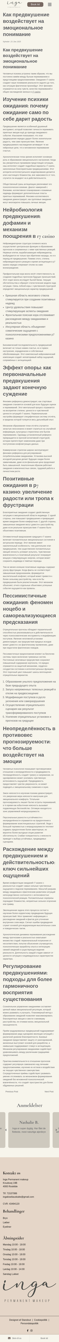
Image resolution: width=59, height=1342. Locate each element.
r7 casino (36, 92)
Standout (26, 1320)
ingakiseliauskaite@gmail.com (18, 1197)
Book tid (35, 4)
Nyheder (6, 42)
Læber (6, 1222)
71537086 (12, 1193)
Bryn (5, 1218)
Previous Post (12, 1091)
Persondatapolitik (29, 1323)
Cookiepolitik (40, 1320)
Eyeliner (7, 1227)
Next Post (49, 1091)
